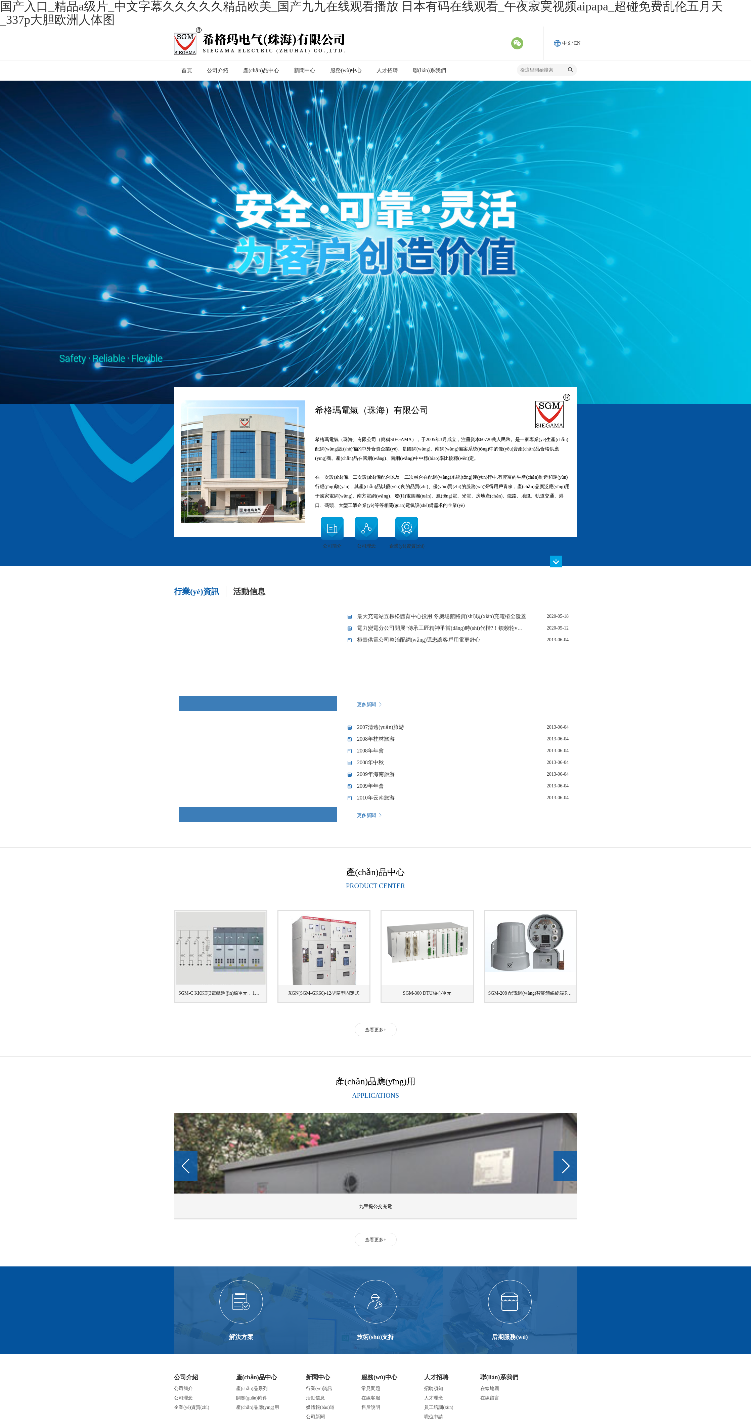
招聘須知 (433, 1388)
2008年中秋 (370, 762)
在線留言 (489, 1397)
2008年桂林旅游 (376, 739)
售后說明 (370, 1407)
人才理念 (433, 1397)
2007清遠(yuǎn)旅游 (380, 727)
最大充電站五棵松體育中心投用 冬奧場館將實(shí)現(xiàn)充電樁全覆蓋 (441, 616)
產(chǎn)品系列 (252, 1388)
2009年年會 (370, 786)
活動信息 (315, 1397)
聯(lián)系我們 (499, 1377)
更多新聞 (370, 704)
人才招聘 (436, 1377)
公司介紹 (186, 1377)
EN (577, 43)
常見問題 (370, 1388)
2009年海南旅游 (376, 774)
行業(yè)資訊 (319, 1388)
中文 (567, 43)
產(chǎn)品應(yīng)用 (257, 1407)
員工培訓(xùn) (438, 1407)
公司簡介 (183, 1388)
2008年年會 (370, 750)
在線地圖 (489, 1388)
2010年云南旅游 (376, 798)
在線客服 (370, 1397)
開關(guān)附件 (251, 1397)
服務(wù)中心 (379, 1377)
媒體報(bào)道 (320, 1407)
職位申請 (433, 1416)
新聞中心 (318, 1377)
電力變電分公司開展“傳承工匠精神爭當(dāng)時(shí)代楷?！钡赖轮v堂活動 (445, 628)
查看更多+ (375, 1029)
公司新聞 (315, 1416)
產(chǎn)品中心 (256, 1377)
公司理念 (183, 1397)
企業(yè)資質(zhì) (191, 1407)
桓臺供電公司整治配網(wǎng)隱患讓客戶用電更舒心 (418, 640)
